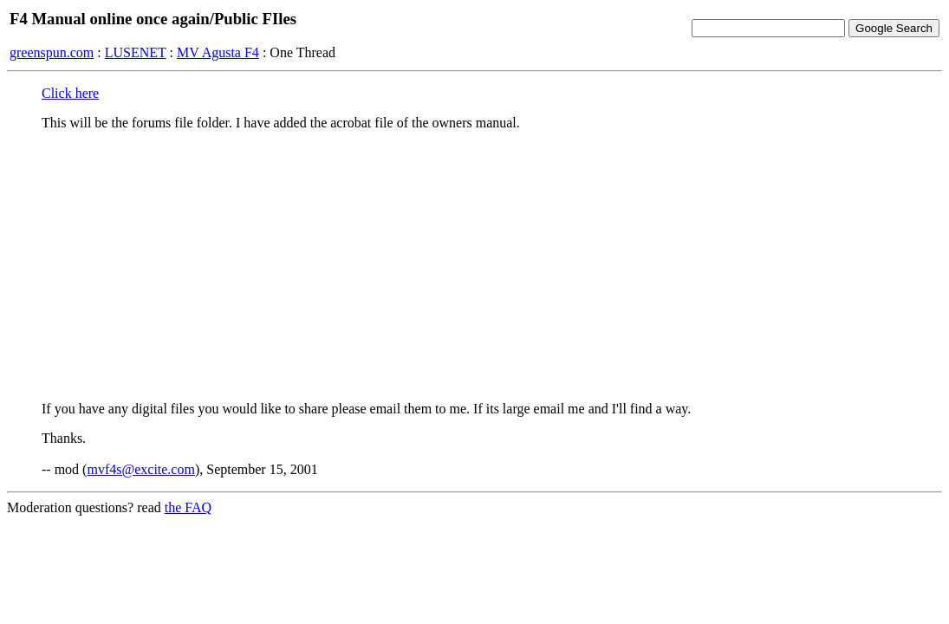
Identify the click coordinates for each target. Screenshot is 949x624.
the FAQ (188, 507)
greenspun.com (52, 52)
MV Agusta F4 (218, 52)
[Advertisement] (474, 266)
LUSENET (135, 52)
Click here (70, 93)
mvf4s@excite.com (140, 469)
